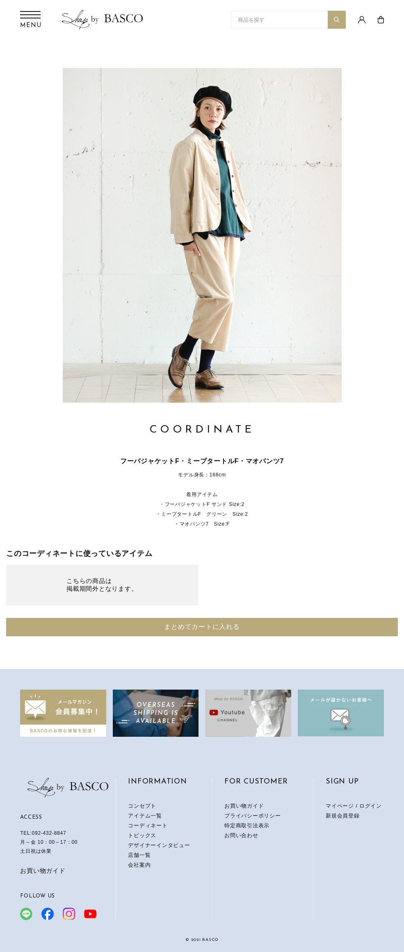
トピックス (142, 835)
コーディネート (147, 825)
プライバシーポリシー (252, 816)
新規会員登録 (343, 816)
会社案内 (139, 865)
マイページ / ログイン (354, 806)
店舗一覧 (139, 855)
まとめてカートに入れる (202, 626)
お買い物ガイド (42, 870)
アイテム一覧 (145, 816)
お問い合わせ (241, 835)
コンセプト (142, 806)
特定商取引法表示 (246, 825)
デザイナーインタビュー (159, 845)
